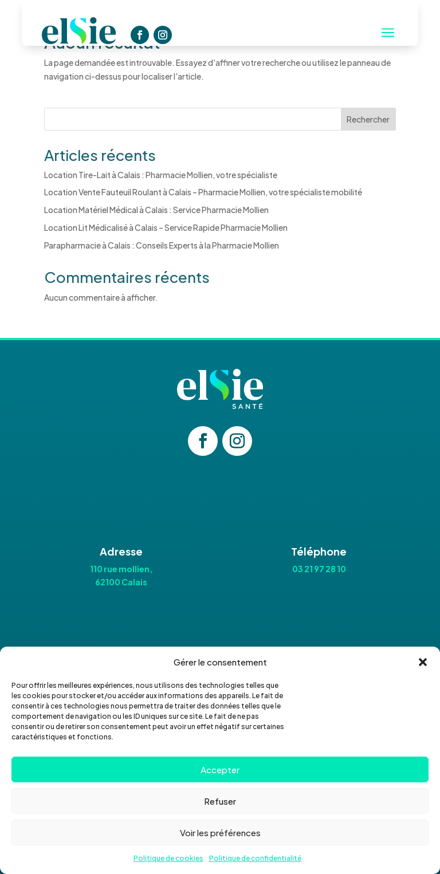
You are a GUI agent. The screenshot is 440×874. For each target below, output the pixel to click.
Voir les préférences (220, 832)
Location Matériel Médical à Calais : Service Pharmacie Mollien (156, 209)
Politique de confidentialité (255, 858)
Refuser (220, 801)
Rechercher (368, 119)
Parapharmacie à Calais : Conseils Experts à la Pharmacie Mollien (161, 245)
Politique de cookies (168, 858)
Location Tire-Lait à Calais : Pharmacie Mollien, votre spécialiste (160, 175)
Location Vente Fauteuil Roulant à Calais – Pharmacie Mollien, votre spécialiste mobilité (203, 192)
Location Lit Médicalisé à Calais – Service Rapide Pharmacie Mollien (166, 227)
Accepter (220, 769)
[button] (423, 662)
